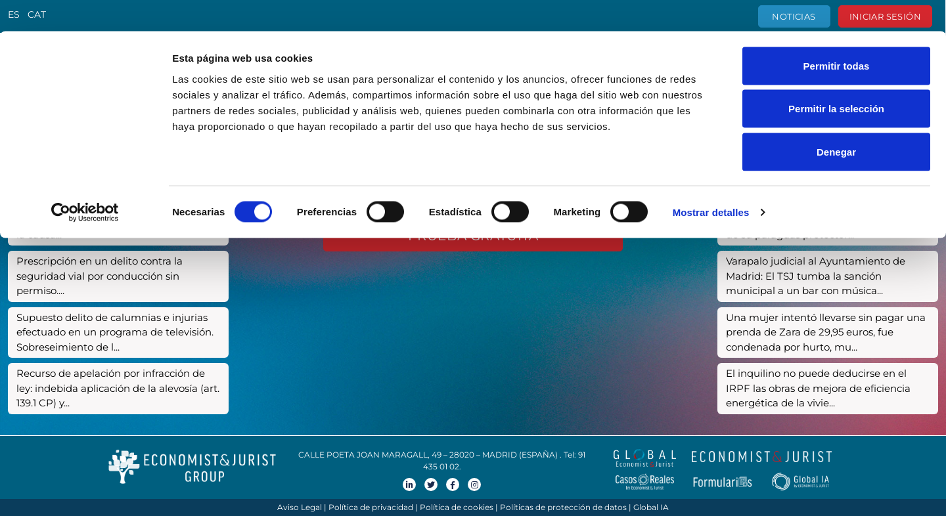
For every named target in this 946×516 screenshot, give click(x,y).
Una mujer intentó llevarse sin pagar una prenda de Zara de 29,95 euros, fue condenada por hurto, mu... (826, 332)
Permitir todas (836, 34)
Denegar (836, 120)
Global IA (651, 507)
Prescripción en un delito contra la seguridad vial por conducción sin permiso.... (99, 276)
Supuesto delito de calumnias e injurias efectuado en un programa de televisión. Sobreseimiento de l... (115, 332)
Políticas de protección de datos (563, 507)
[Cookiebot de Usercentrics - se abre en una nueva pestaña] (85, 181)
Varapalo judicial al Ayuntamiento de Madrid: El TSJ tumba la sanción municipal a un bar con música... (815, 276)
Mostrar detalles (711, 180)
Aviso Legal (299, 507)
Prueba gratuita (473, 236)
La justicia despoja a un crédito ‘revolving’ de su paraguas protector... (827, 227)
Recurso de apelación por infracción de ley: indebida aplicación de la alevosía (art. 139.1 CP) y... (117, 388)
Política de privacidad (370, 507)
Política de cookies (456, 507)
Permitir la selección (836, 77)
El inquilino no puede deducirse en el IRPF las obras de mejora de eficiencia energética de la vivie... (818, 388)
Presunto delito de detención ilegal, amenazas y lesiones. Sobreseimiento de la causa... (114, 220)
